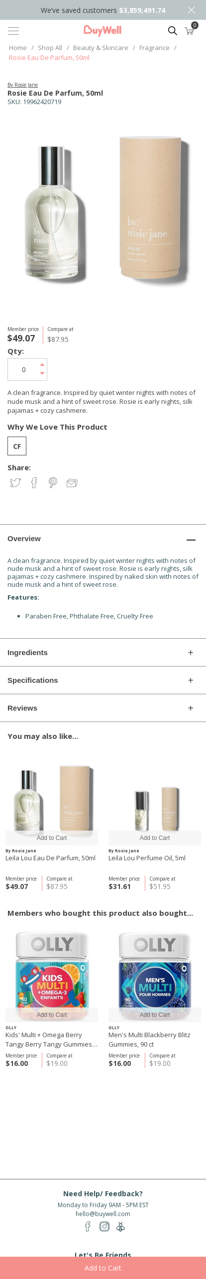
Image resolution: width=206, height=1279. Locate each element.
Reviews (22, 708)
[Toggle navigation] (13, 31)
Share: (19, 467)
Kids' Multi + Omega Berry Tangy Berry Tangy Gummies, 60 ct (49, 1039)
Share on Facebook (35, 483)
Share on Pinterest (54, 483)
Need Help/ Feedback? (103, 1193)
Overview (24, 538)
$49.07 (16, 886)
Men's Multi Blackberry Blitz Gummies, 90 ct (149, 1039)
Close (191, 10)
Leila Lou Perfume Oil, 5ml (147, 857)
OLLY (10, 1027)
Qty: (15, 351)
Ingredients (27, 652)
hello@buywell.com (103, 1214)
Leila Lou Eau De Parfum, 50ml (50, 857)
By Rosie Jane (22, 84)
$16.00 (16, 1063)
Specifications (32, 680)
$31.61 (119, 886)
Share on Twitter (16, 483)
